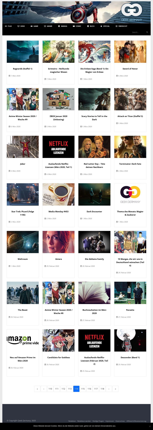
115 (83, 388)
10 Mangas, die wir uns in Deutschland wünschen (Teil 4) (130, 262)
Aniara (58, 259)
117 (96, 388)
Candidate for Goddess (58, 357)
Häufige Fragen (98, 421)
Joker (22, 164)
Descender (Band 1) (130, 357)
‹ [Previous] (43, 388)
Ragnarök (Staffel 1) (22, 68)
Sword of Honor (130, 68)
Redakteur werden (84, 421)
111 (57, 388)
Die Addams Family (94, 259)
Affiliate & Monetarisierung (136, 421)
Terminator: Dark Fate (130, 164)
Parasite (130, 310)
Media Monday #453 (58, 211)
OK (118, 426)
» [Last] (115, 388)
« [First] (37, 388)
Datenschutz (120, 421)
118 (102, 388)
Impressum (110, 421)
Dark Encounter (94, 211)
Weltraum (23, 259)
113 (70, 388)
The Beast (22, 310)
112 (63, 388)
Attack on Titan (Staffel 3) (130, 116)
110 (50, 388)
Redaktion (72, 421)
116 (89, 388)
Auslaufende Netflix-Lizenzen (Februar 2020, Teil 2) (94, 360)
